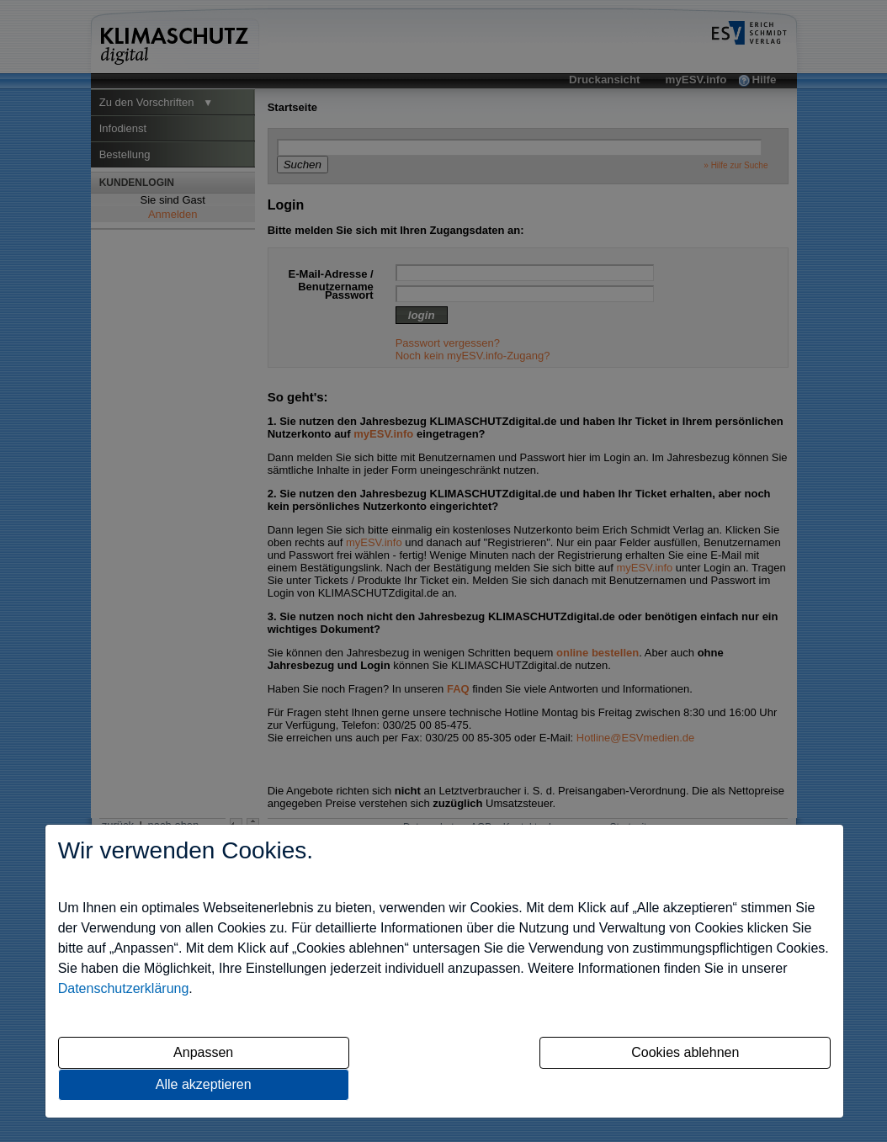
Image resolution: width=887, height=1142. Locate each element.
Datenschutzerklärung (123, 988)
